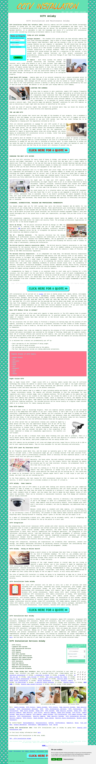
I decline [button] (59, 759)
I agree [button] (53, 759)
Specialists (32, 751)
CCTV (66, 84)
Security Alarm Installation (65, 718)
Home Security (28, 712)
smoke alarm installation (19, 680)
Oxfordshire (32, 724)
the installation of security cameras (35, 599)
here (11, 637)
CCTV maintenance (80, 594)
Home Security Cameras (23, 714)
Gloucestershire (41, 723)
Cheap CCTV (39, 711)
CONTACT (77, 12)
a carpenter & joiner (42, 675)
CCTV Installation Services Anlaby (27, 641)
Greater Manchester (20, 724)
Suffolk (51, 723)
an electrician (20, 682)
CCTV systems (82, 628)
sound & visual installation (19, 678)
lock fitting (31, 677)
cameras (59, 60)
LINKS (67, 12)
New (23, 751)
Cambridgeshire (43, 724)
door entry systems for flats (56, 677)
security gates (62, 678)
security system (34, 413)
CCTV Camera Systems (75, 714)
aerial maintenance (44, 680)
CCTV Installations (24, 716)
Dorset (55, 724)
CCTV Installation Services (27, 709)
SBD (19, 228)
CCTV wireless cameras (27, 597)
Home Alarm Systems (27, 711)
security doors (43, 678)
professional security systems (26, 601)
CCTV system (38, 28)
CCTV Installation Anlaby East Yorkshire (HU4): (26, 24)
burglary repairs (67, 680)
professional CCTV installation (33, 590)
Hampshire (70, 723)
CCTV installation (56, 306)
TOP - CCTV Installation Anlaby (20, 738)
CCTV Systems (49, 711)
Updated (27, 751)
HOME (63, 12)
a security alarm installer (44, 682)
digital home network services (31, 684)
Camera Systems (19, 707)
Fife (50, 724)
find (14, 619)
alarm (23, 454)
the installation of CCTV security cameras (71, 599)
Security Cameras (50, 712)
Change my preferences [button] (68, 759)
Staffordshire (60, 723)
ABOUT (71, 12)
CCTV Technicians (75, 709)
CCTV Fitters (30, 707)
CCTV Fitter (38, 712)
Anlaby (41, 294)
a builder (61, 675)
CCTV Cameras (37, 714)
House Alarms (49, 718)
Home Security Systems (67, 707)
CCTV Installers (17, 751)
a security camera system (58, 382)
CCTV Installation (61, 714)
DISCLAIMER (83, 12)
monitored (82, 335)
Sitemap (10, 751)
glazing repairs (68, 682)
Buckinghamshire (28, 723)
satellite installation (18, 675)
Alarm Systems (38, 718)
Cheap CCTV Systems (64, 712)
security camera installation (33, 595)
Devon (76, 723)
